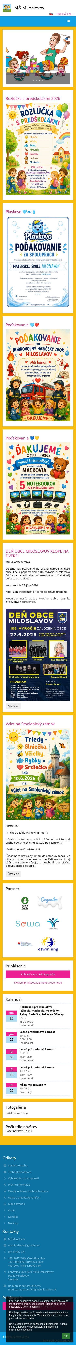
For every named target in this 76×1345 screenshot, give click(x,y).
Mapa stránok (16, 1204)
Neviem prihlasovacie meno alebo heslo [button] (38, 982)
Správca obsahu (17, 1165)
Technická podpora (19, 1172)
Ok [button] (65, 1336)
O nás (11, 1210)
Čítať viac (14, 706)
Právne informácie (19, 1184)
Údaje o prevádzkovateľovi (24, 1197)
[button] (51, 13)
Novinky (13, 1223)
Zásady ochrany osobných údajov (28, 1191)
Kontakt (13, 1217)
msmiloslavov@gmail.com (24, 1245)
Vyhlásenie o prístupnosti (23, 1178)
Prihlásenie (65, 14)
